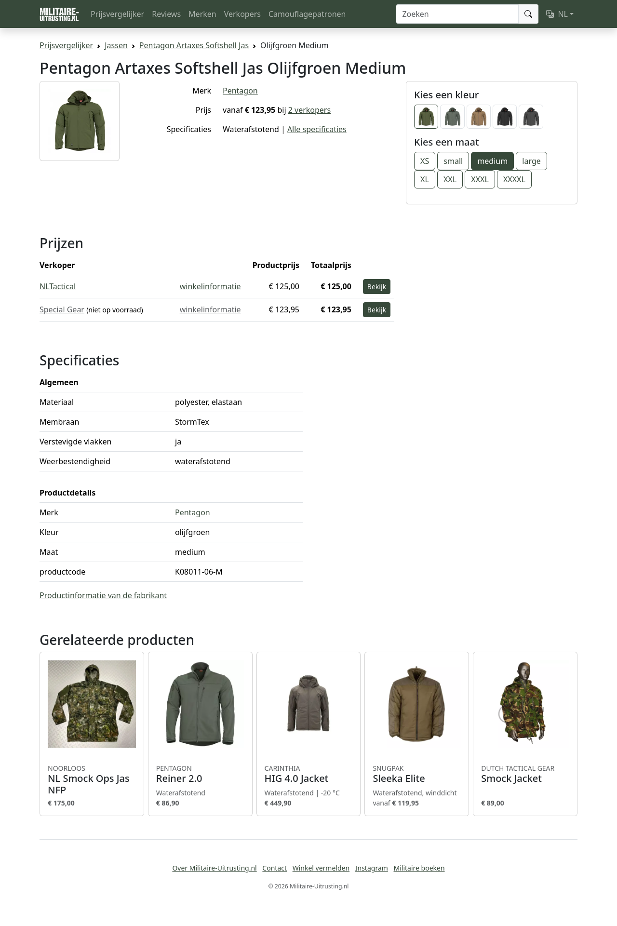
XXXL (480, 179)
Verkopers (242, 14)
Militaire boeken (418, 867)
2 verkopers (309, 110)
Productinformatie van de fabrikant (103, 595)
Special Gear (62, 309)
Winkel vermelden (321, 867)
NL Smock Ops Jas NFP (92, 780)
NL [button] (557, 14)
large (531, 161)
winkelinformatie (210, 286)
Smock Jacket (525, 774)
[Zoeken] (457, 14)
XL (424, 179)
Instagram (371, 867)
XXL (449, 179)
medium (492, 161)
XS (424, 161)
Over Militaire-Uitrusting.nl (214, 867)
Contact (274, 867)
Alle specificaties (317, 129)
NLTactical (58, 286)
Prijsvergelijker (117, 14)
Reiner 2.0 (200, 774)
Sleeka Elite (417, 774)
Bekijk (376, 286)
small (453, 161)
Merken (202, 14)
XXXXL (514, 179)
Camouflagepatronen (307, 14)
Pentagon (240, 90)
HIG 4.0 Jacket (309, 774)
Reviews (166, 14)
